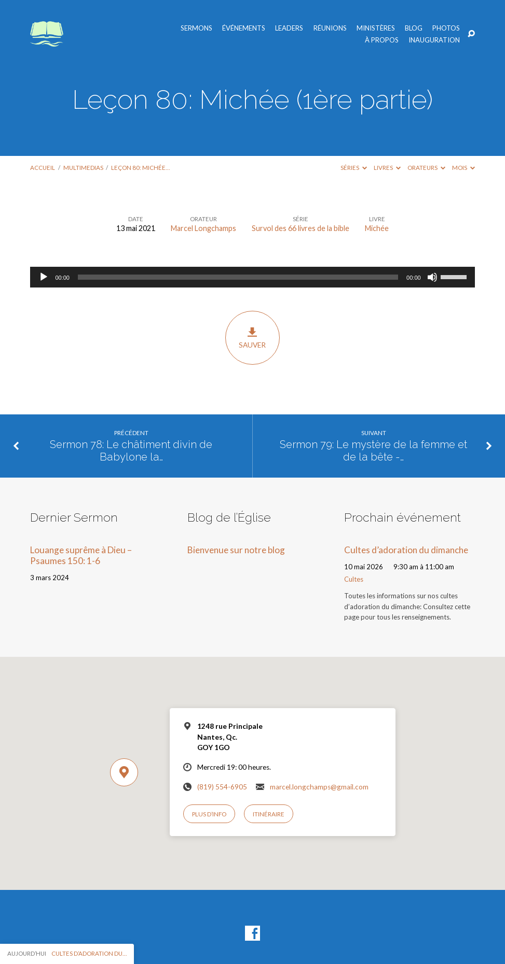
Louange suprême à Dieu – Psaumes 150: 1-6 (81, 555)
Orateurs (426, 167)
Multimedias (83, 167)
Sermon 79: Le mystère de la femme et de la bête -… (373, 451)
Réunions (330, 28)
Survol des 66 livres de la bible (300, 228)
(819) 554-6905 (222, 787)
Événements (243, 28)
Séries (353, 167)
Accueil (42, 167)
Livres (387, 167)
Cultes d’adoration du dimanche (406, 549)
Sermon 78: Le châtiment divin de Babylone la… (131, 451)
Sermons (196, 28)
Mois (463, 167)
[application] (252, 277)
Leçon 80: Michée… (140, 167)
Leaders (289, 28)
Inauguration (434, 40)
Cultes (353, 579)
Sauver (252, 337)
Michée (377, 228)
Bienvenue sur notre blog (236, 549)
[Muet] (432, 277)
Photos (446, 28)
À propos (382, 40)
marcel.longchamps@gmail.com (319, 787)
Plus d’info (209, 814)
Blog (413, 28)
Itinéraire (268, 814)
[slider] (238, 277)
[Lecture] (43, 277)
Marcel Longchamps (203, 228)
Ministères (376, 28)
